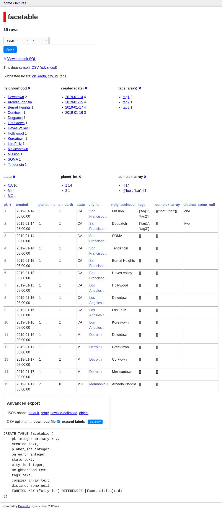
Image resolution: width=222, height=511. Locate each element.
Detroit (94, 335)
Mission (14, 154)
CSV (35, 67)
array (45, 413)
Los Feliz (15, 144)
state (81, 205)
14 (6, 372)
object (83, 413)
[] (124, 185)
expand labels (71, 421)
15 (6, 384)
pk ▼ (8, 205)
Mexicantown (18, 149)
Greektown (16, 123)
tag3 (126, 107)
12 (6, 347)
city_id (53, 76)
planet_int (46, 205)
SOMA (13, 159)
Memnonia (97, 384)
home (7, 3)
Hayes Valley (18, 128)
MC (10, 196)
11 (6, 335)
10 (6, 322)
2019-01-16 (74, 112)
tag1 (126, 97)
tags (63, 76)
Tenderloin (16, 164)
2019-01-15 (74, 102)
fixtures (20, 3)
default (34, 413)
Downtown (16, 97)
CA (10, 185)
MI (10, 190)
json (26, 67)
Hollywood (16, 133)
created (22, 205)
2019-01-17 (74, 107)
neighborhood (123, 205)
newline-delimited (64, 413)
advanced (48, 67)
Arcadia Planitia (20, 102)
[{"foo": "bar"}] (133, 190)
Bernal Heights (19, 107)
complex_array (167, 205)
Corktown (15, 112)
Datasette (24, 506)
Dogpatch (15, 118)
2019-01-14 (74, 97)
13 (6, 359)
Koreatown (16, 138)
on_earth (39, 76)
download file (42, 421)
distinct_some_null (199, 205)
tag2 (126, 102)
